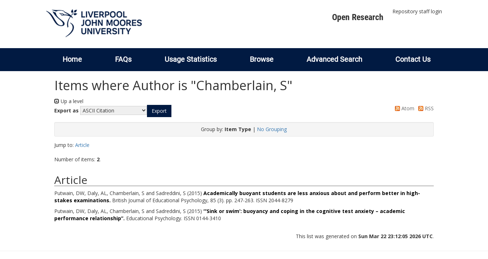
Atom (403, 108)
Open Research (357, 17)
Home (72, 59)
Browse (261, 59)
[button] (159, 111)
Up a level (68, 101)
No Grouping (272, 129)
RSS (425, 108)
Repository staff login (417, 11)
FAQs (123, 59)
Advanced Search (334, 59)
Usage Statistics (191, 59)
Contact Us (413, 59)
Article (82, 145)
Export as (66, 110)
